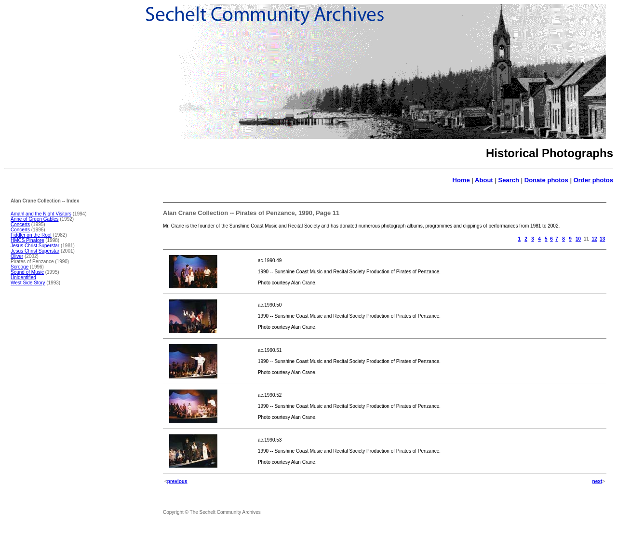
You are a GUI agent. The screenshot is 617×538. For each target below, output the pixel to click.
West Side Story (28, 282)
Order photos (593, 180)
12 (594, 239)
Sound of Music (27, 272)
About (484, 180)
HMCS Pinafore (27, 240)
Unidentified (23, 277)
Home (461, 180)
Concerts (20, 224)
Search (508, 180)
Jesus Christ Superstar (35, 245)
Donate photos (546, 180)
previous (177, 481)
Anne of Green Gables (35, 219)
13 (602, 239)
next (597, 481)
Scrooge (19, 266)
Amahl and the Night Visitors (41, 213)
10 (578, 239)
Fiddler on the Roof (31, 235)
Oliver (17, 256)
